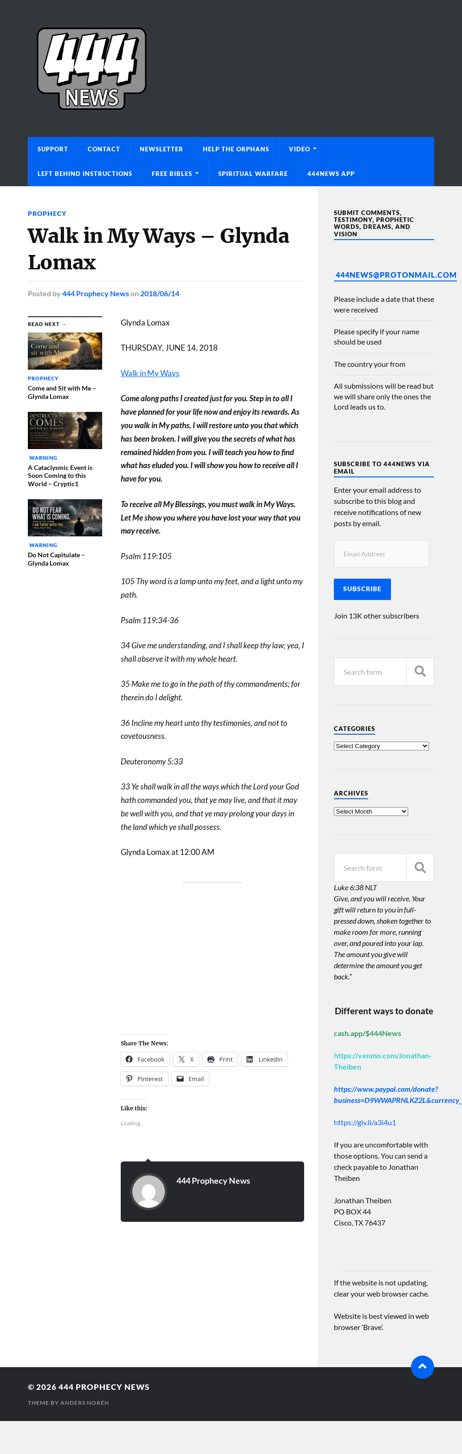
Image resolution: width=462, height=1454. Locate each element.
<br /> (148, 962)
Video (299, 149)
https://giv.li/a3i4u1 (365, 1122)
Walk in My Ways (150, 373)
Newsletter (161, 149)
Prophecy (47, 213)
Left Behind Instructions (85, 173)
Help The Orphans (236, 149)
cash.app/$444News (367, 1033)
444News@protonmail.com (396, 274)
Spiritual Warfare (253, 173)
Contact (104, 149)
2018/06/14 (159, 293)
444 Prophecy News (95, 293)
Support (53, 149)
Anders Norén (84, 1402)
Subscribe (362, 589)
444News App (331, 173)
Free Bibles (172, 173)
